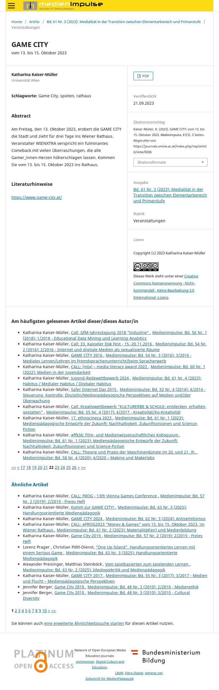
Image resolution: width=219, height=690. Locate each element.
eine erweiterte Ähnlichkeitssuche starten (84, 623)
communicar (85, 662)
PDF (145, 76)
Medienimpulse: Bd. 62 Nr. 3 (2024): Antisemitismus (156, 518)
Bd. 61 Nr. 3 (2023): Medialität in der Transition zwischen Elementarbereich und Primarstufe (124, 21)
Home (16, 21)
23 (57, 467)
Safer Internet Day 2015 (94, 389)
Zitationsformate (151, 162)
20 (40, 467)
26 (74, 467)
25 (68, 467)
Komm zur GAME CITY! (93, 507)
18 (28, 467)
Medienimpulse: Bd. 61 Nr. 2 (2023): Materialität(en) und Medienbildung (126, 530)
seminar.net (154, 673)
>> (83, 467)
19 (34, 467)
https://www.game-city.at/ (36, 197)
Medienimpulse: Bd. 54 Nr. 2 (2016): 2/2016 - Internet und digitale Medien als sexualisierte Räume (115, 346)
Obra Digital (134, 673)
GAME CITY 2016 (87, 355)
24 (62, 467)
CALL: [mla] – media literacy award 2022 (109, 366)
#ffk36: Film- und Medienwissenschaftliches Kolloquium (125, 435)
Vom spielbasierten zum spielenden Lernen (147, 564)
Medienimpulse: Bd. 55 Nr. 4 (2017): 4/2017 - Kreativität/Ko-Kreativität (113, 412)
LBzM (119, 673)
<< (13, 467)
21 (45, 467)
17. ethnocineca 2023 (92, 418)
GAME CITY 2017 (87, 575)
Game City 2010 (69, 587)
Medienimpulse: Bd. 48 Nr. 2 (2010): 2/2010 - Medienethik (143, 587)
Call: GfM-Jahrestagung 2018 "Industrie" (110, 332)
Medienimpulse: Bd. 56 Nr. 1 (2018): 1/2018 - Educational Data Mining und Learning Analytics (115, 335)
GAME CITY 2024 (87, 518)
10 (44, 610)
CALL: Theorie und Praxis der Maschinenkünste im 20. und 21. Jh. (134, 452)
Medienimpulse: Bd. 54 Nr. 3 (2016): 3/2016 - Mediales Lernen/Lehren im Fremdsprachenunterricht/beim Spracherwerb (107, 358)
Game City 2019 (86, 535)
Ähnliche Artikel (29, 484)
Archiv (34, 21)
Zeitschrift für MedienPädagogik (110, 679)
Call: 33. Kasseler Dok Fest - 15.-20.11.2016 (112, 344)
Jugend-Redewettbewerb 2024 (100, 378)
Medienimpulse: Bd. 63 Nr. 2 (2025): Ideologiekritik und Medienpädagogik (94, 569)
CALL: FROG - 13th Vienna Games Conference (114, 496)
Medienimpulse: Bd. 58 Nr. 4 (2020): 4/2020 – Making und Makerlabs (89, 457)
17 (23, 467)
